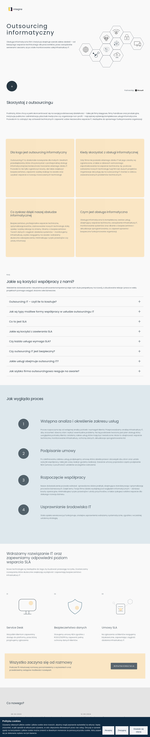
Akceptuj (108, 730)
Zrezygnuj (122, 730)
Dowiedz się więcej (139, 730)
